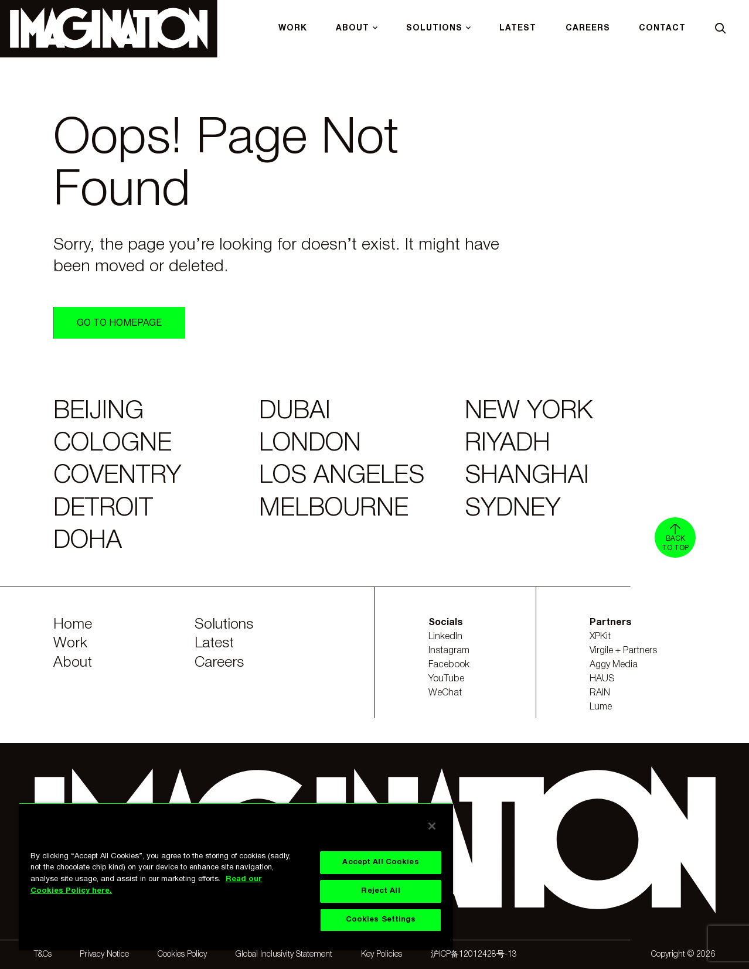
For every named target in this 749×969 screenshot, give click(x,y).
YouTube (446, 679)
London (310, 444)
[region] (236, 876)
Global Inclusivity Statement (284, 954)
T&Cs (43, 954)
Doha (87, 541)
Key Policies (381, 954)
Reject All (380, 891)
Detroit (103, 509)
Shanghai (527, 476)
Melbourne (333, 509)
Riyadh (507, 444)
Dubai (295, 412)
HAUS (602, 679)
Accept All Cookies (380, 862)
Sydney (512, 509)
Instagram (448, 651)
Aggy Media (614, 665)
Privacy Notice (104, 954)
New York (529, 412)
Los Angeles (341, 476)
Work (70, 643)
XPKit (600, 637)
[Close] (432, 826)
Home (72, 625)
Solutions (224, 625)
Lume (601, 707)
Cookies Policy (182, 954)
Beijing (98, 412)
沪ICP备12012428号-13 (474, 954)
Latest (214, 643)
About (72, 663)
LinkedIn (445, 637)
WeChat (445, 693)
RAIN (600, 693)
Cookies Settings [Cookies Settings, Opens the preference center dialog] (381, 919)
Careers (219, 663)
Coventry (117, 476)
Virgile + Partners (623, 651)
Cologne (112, 444)
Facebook (448, 665)
